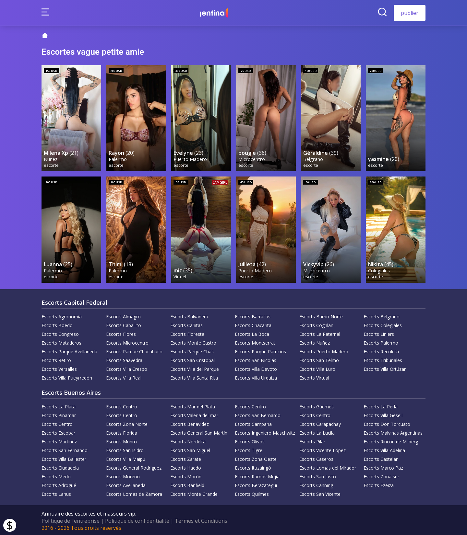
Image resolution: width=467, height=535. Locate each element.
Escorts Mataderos (61, 341)
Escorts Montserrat (255, 341)
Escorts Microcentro (127, 341)
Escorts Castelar (381, 458)
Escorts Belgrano (382, 315)
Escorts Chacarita (253, 324)
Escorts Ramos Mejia (257, 475)
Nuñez (51, 158)
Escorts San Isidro (125, 449)
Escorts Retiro (56, 359)
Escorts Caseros (316, 458)
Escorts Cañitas (186, 324)
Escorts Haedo (185, 466)
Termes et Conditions (201, 519)
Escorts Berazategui (256, 484)
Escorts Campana (253, 423)
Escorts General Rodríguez (134, 466)
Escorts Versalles (59, 368)
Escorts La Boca (252, 333)
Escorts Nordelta (188, 440)
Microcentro (252, 158)
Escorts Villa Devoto (256, 368)
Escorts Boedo (57, 324)
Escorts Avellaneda (126, 484)
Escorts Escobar (58, 431)
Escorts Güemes (316, 405)
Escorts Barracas (252, 315)
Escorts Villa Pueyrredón (67, 376)
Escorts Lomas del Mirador (327, 466)
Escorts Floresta (187, 333)
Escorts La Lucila (317, 431)
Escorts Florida (121, 431)
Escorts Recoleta (381, 350)
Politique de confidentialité (137, 519)
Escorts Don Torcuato (387, 423)
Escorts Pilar (312, 440)
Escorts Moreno (123, 475)
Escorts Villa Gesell (383, 414)
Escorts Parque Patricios (260, 350)
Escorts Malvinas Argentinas (393, 431)
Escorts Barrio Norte (321, 315)
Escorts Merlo (56, 475)
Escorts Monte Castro (193, 341)
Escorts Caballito (123, 324)
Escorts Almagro (123, 315)
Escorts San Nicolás (255, 359)
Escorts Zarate (185, 458)
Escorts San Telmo (319, 359)
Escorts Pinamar (59, 414)
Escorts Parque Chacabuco (134, 350)
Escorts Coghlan (316, 324)
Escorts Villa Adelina (384, 449)
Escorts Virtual (314, 376)
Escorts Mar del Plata (192, 405)
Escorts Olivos (250, 440)
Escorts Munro (121, 440)
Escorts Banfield (187, 484)
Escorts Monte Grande (194, 493)
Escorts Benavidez (189, 423)
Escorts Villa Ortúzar (385, 368)
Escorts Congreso (60, 333)
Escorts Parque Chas (192, 350)
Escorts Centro (121, 405)
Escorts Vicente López (322, 449)
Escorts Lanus (56, 493)
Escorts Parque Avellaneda (69, 350)
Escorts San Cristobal (192, 359)
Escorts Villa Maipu (125, 458)
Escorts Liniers (379, 333)
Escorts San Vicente (320, 493)
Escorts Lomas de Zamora (134, 493)
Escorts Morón (185, 475)
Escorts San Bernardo (258, 414)
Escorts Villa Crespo (126, 368)
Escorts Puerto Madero (323, 350)
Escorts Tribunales (383, 359)
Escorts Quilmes (252, 493)
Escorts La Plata (59, 405)
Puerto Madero (190, 158)
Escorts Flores (121, 333)
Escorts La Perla (381, 405)
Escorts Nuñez (314, 341)
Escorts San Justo (317, 475)
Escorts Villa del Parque (194, 368)
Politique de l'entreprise (71, 519)
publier (409, 13)
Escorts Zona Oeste (256, 458)
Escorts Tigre (248, 449)
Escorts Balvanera (189, 315)
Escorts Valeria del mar (194, 414)
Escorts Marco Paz (383, 466)
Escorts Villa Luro (317, 368)
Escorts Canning (316, 484)
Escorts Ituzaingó (253, 466)
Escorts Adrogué (59, 484)
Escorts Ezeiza (379, 484)
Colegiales (379, 269)
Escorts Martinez (59, 440)
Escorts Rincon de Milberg (391, 440)
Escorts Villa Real (123, 376)
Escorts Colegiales (383, 324)
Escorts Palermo (381, 341)
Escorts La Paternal (319, 333)
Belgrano (313, 158)
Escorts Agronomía (62, 315)
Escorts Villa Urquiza (256, 376)
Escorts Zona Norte (127, 423)
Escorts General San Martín (198, 431)
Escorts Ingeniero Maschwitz (265, 431)
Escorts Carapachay (320, 423)
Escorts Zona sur (381, 475)
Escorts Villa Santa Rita (194, 376)
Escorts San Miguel (190, 449)
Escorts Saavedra (124, 359)
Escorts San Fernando (65, 449)
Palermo (118, 158)
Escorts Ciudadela (60, 466)
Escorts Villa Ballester (64, 458)
